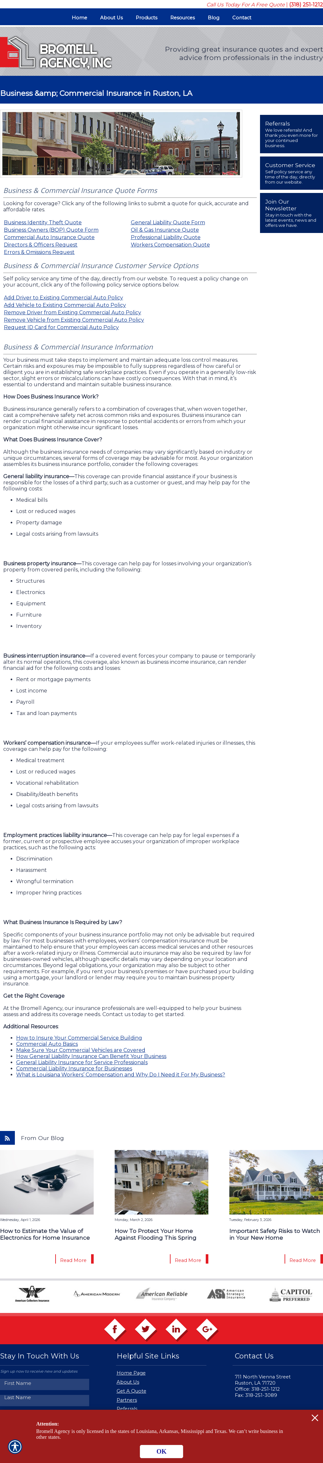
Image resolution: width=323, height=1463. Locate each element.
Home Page (131, 1373)
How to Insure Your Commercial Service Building (79, 1038)
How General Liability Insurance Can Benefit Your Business (91, 1056)
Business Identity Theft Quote (43, 222)
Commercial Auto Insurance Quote (49, 237)
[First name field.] (45, 1383)
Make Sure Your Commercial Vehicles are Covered (80, 1050)
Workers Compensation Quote (170, 245)
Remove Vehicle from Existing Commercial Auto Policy (74, 320)
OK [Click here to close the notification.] (161, 1451)
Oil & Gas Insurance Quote (165, 230)
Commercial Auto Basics (47, 1044)
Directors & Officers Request (41, 245)
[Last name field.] (45, 1397)
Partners (127, 1400)
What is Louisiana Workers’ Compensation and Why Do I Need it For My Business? (120, 1075)
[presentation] (291, 134)
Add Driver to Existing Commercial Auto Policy (63, 298)
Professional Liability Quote (166, 237)
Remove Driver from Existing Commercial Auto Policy (72, 312)
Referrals (127, 1409)
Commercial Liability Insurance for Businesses (74, 1068)
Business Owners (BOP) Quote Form (51, 230)
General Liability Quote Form (168, 222)
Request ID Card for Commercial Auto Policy (61, 327)
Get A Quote (131, 1391)
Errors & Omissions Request (39, 252)
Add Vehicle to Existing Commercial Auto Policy (65, 305)
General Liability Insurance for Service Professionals (82, 1062)
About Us (128, 1382)
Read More (73, 1260)
